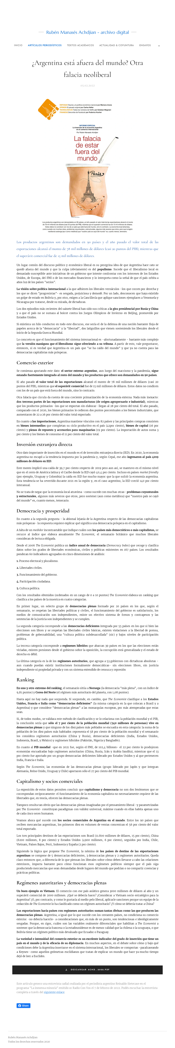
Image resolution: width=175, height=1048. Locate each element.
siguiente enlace (54, 992)
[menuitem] (67, 45)
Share (23, 1005)
